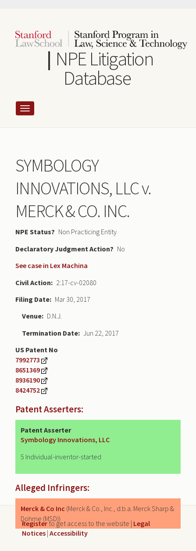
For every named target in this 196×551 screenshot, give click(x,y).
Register (34, 523)
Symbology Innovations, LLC (65, 439)
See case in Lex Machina (51, 265)
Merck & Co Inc (43, 508)
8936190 (27, 380)
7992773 (27, 359)
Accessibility (69, 533)
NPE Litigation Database (104, 68)
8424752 (27, 390)
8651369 (27, 369)
